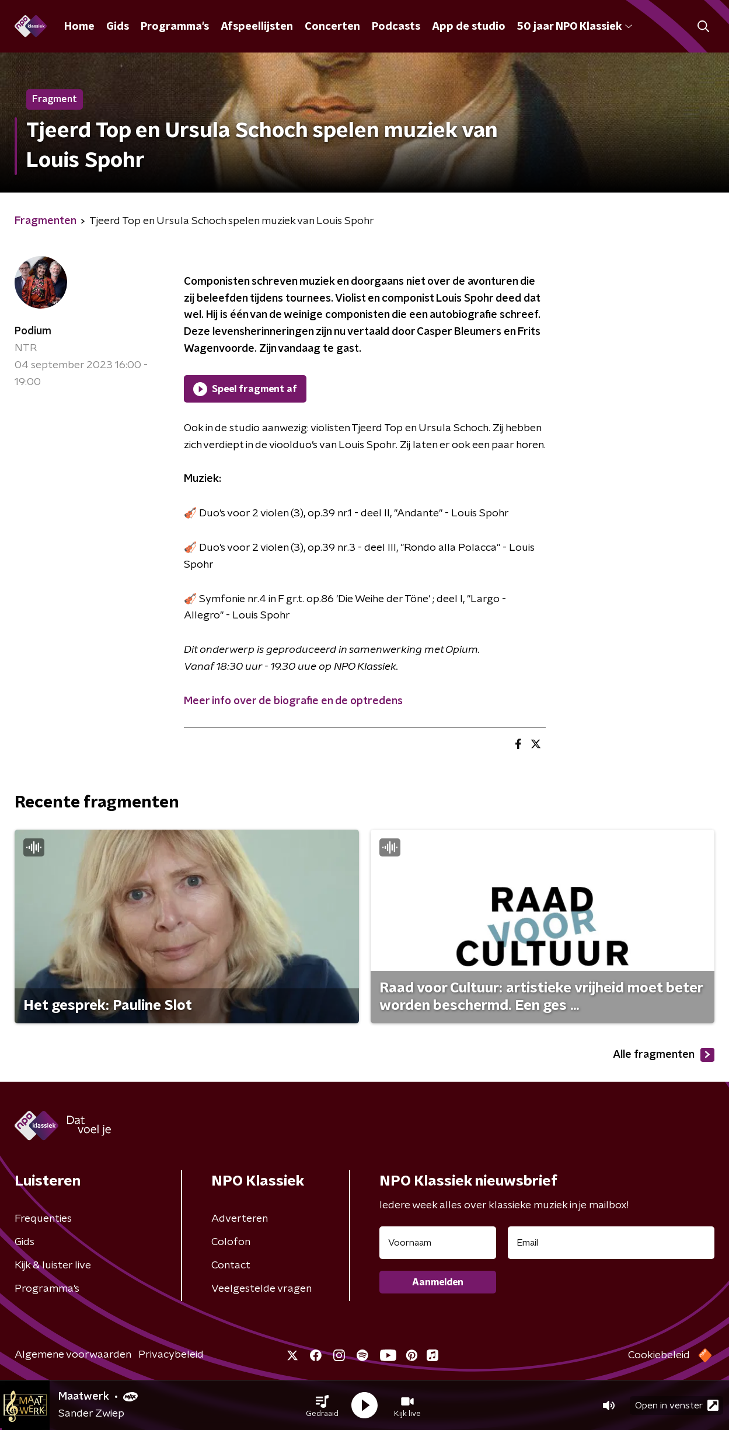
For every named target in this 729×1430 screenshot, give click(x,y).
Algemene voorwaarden (73, 1354)
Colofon (230, 1242)
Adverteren (239, 1219)
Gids (117, 27)
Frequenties (43, 1219)
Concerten (332, 27)
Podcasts (396, 27)
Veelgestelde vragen (261, 1289)
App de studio (468, 27)
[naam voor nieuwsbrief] (437, 1242)
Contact (230, 1265)
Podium (33, 331)
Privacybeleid (171, 1354)
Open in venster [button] (676, 1405)
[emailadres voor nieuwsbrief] (611, 1242)
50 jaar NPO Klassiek (574, 27)
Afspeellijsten (257, 27)
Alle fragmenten (663, 1055)
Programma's (175, 27)
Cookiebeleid (659, 1355)
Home (79, 27)
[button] (322, 1405)
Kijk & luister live (53, 1265)
